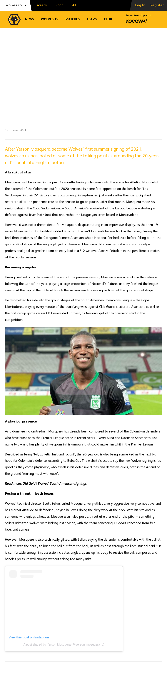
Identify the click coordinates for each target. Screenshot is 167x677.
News (29, 19)
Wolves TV (49, 19)
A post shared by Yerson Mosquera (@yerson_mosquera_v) (63, 644)
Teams (92, 19)
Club (108, 19)
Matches (72, 19)
